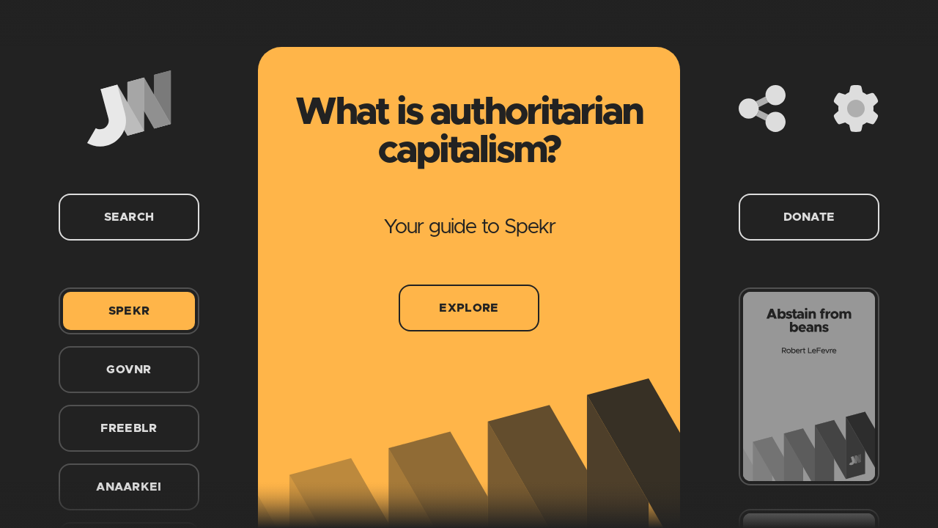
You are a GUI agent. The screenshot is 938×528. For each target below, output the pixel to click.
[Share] (762, 108)
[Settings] (855, 108)
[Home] (129, 108)
